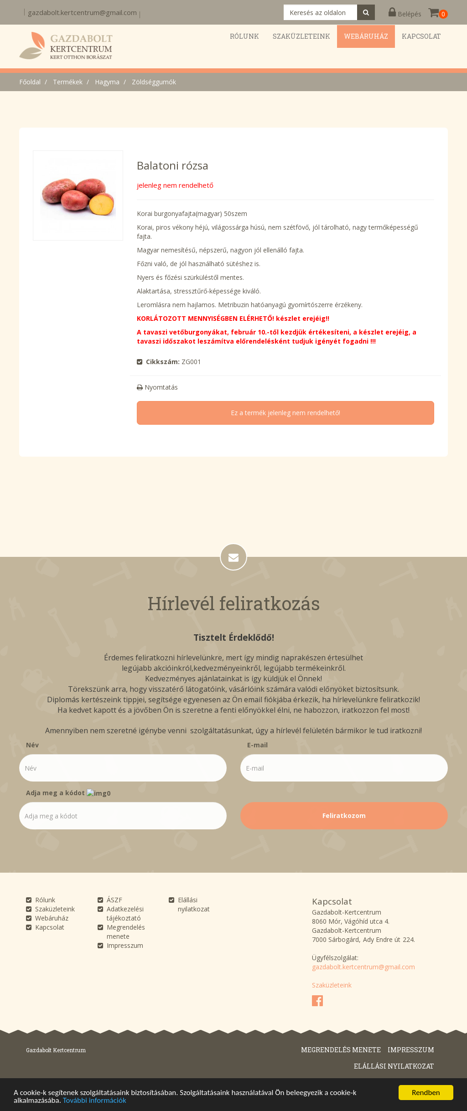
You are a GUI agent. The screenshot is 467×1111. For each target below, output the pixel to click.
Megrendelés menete (126, 932)
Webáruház (51, 918)
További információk (94, 1100)
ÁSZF (114, 899)
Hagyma (107, 81)
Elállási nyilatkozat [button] (394, 1066)
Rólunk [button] (244, 36)
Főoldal (30, 81)
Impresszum (125, 945)
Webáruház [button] (366, 36)
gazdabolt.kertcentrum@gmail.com (82, 12)
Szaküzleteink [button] (301, 36)
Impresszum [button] (411, 1049)
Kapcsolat (49, 927)
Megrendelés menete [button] (341, 1049)
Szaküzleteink (55, 909)
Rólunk (45, 899)
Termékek (68, 81)
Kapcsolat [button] (421, 36)
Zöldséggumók (154, 81)
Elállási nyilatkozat (194, 904)
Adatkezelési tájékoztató (125, 913)
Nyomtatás (157, 387)
